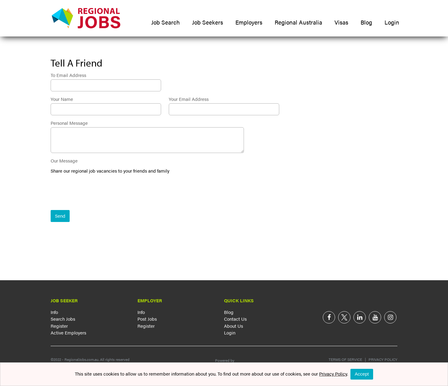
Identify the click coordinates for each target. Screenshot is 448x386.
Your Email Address (189, 99)
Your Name (62, 99)
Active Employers (68, 332)
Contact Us (235, 318)
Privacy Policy (381, 359)
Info (54, 312)
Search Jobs (63, 318)
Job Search (165, 22)
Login (391, 22)
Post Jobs (147, 318)
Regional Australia (298, 22)
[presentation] (97, 192)
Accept (362, 373)
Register (59, 326)
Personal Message (69, 123)
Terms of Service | (347, 359)
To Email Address (68, 75)
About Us (233, 326)
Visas (341, 22)
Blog (366, 22)
